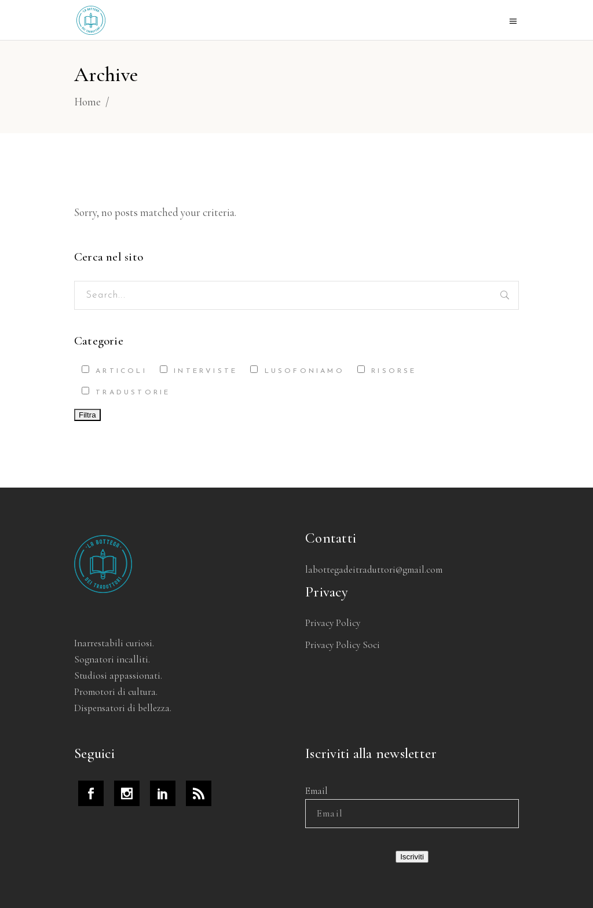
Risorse (387, 370)
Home (87, 101)
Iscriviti (412, 856)
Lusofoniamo (297, 370)
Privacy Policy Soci (342, 645)
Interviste (198, 370)
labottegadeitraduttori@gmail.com (373, 569)
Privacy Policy (332, 623)
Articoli (114, 370)
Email (316, 791)
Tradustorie (126, 391)
